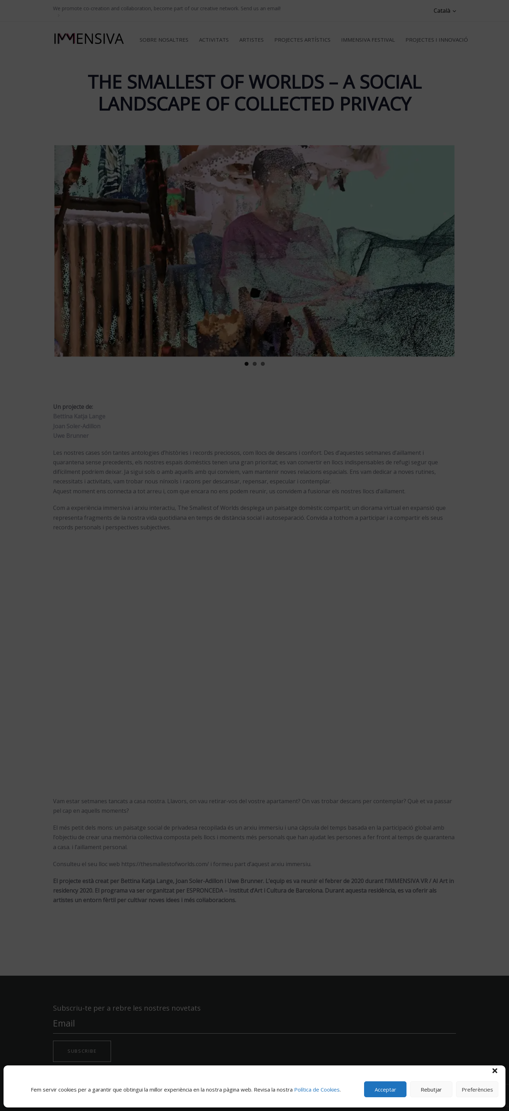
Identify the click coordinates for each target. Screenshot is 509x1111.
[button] (494, 1070)
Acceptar (385, 1089)
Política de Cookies (317, 1089)
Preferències (477, 1089)
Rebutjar (431, 1089)
